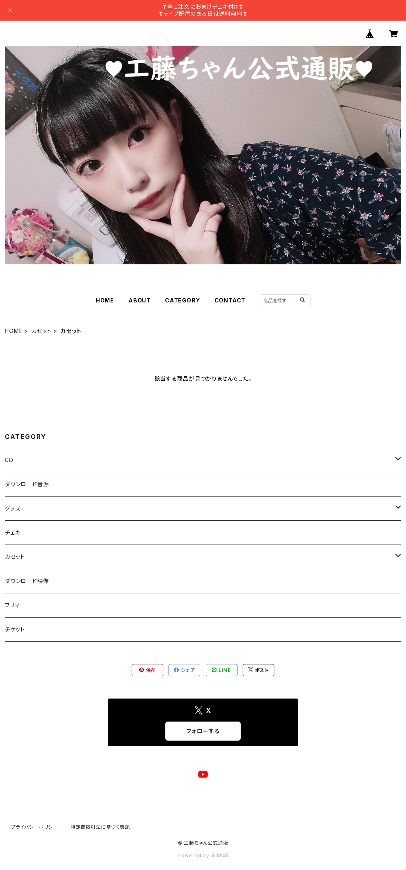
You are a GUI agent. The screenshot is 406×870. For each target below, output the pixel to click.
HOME (105, 300)
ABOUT (139, 300)
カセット (41, 330)
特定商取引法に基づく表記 (100, 827)
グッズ (12, 508)
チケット (15, 629)
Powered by (203, 855)
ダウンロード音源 (27, 484)
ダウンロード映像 (27, 580)
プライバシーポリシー (34, 827)
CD (9, 459)
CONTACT (230, 300)
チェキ (12, 532)
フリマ (12, 605)
